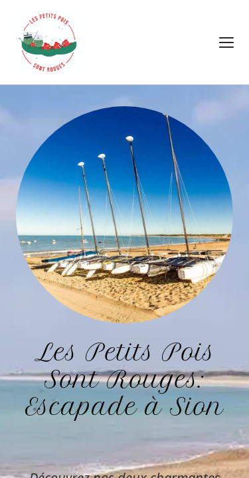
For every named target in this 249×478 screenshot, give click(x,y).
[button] (226, 42)
